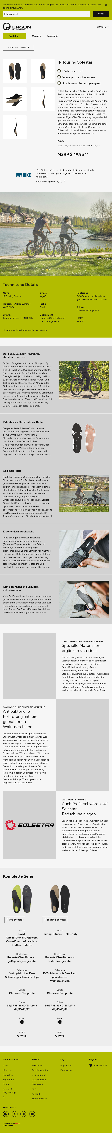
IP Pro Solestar (14, 919)
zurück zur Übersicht (18, 47)
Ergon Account (39, 1098)
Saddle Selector (40, 1070)
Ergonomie (52, 35)
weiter (101, 13)
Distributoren (39, 1079)
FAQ (34, 1088)
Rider (6, 1097)
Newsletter (37, 1065)
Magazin (36, 35)
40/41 (75, 145)
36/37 (60, 145)
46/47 (97, 145)
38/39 (68, 145)
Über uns (7, 1070)
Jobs (5, 1065)
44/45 (89, 145)
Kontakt (36, 1093)
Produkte (14, 35)
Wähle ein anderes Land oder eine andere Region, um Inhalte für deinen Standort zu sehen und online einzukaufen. (52, 6)
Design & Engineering (9, 1090)
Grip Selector (39, 1074)
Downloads (37, 1084)
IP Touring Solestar (55, 919)
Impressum (66, 1065)
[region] (56, 179)
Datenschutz (67, 1070)
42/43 (82, 145)
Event (6, 1084)
